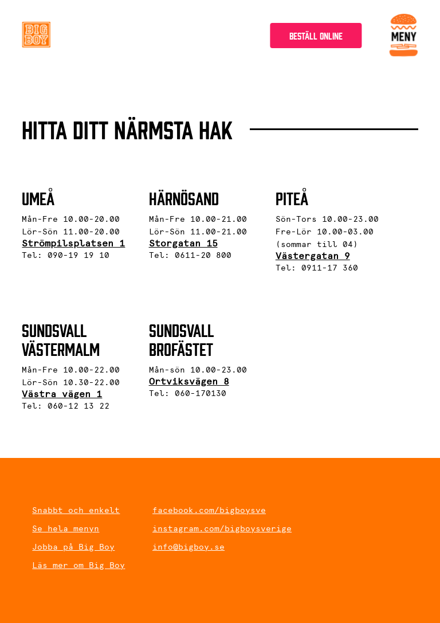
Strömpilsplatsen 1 (73, 243)
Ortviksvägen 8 (189, 381)
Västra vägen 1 (62, 394)
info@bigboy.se (188, 546)
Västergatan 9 (313, 255)
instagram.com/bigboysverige (212, 528)
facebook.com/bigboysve (209, 510)
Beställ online (316, 35)
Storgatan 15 (183, 243)
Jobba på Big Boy (73, 546)
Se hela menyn (65, 528)
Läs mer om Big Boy (78, 565)
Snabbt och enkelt (76, 510)
